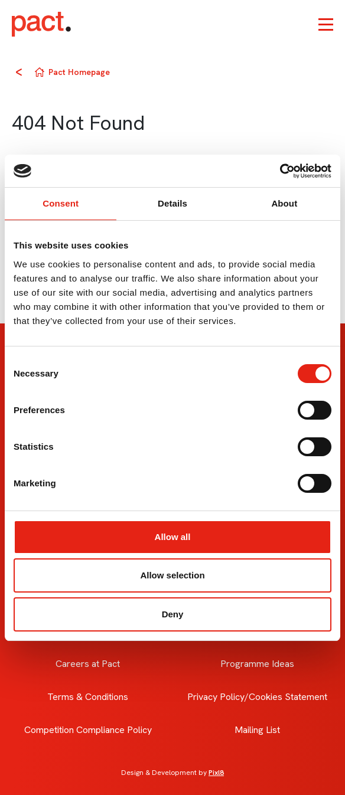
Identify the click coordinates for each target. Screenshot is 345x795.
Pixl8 (216, 772)
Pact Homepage (79, 72)
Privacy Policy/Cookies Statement (257, 697)
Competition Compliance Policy (88, 730)
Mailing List (257, 730)
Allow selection (172, 575)
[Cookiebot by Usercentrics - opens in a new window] (279, 171)
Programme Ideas (257, 663)
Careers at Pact (88, 663)
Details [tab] (172, 203)
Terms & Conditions (87, 697)
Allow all (173, 537)
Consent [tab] (61, 203)
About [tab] (284, 203)
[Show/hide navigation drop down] (325, 24)
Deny (173, 614)
